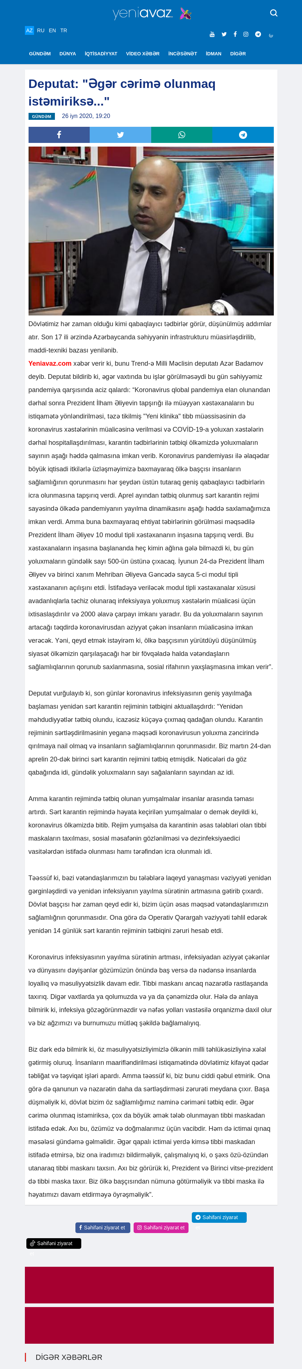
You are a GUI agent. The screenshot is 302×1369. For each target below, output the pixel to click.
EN (52, 30)
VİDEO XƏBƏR (143, 53)
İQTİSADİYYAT (101, 53)
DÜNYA (68, 53)
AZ (29, 30)
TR (63, 30)
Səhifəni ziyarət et (102, 1227)
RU (40, 30)
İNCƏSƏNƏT (182, 53)
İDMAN (213, 53)
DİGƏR (238, 53)
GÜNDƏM (40, 53)
